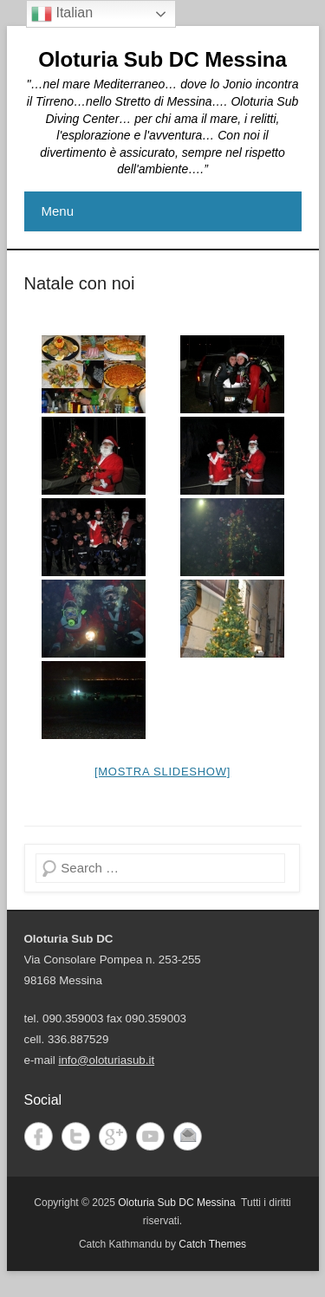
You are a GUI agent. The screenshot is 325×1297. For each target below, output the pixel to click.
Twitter (76, 1136)
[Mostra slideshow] (162, 771)
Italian (62, 13)
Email (187, 1136)
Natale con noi (79, 283)
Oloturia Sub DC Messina (162, 59)
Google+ (113, 1136)
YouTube (150, 1136)
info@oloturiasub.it (107, 1060)
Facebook (38, 1136)
